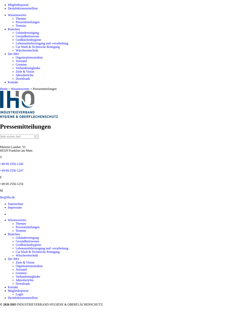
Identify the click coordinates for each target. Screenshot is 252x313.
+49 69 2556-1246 (11, 164)
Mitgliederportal (18, 4)
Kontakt (13, 82)
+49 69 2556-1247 (11, 170)
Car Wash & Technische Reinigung (38, 47)
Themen (21, 18)
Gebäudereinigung (27, 32)
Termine (21, 25)
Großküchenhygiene (28, 39)
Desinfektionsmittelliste (23, 8)
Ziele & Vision (25, 71)
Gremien (21, 64)
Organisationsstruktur (29, 57)
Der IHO (13, 54)
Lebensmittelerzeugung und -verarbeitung (42, 43)
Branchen (14, 29)
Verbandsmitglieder (28, 68)
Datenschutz (15, 204)
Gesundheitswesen (27, 36)
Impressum (15, 207)
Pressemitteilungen (28, 22)
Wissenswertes (17, 15)
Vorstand (21, 61)
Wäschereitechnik (27, 50)
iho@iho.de (7, 197)
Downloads (23, 78)
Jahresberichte (25, 75)
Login (19, 294)
